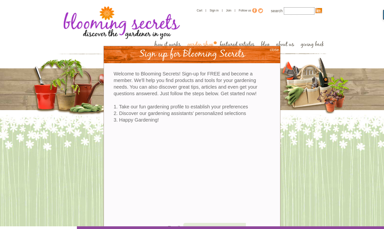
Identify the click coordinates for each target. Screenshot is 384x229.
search (277, 11)
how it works (168, 44)
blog (265, 44)
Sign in (214, 10)
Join (228, 10)
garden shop (200, 44)
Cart (199, 10)
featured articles (237, 44)
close (274, 50)
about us (285, 44)
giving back (312, 44)
